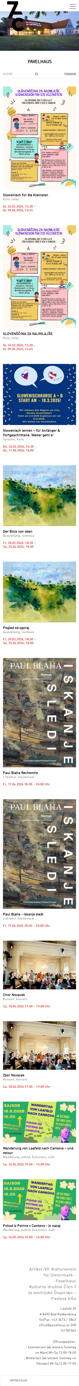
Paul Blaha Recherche (20, 773)
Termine (70, 74)
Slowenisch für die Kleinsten (25, 195)
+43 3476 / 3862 (63, 1320)
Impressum (18, 1380)
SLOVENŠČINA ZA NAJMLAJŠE (27, 334)
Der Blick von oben (17, 531)
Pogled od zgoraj (16, 628)
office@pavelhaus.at (54, 1325)
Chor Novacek (14, 995)
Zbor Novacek (13, 1075)
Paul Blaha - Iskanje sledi (23, 914)
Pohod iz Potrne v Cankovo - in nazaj (31, 1226)
